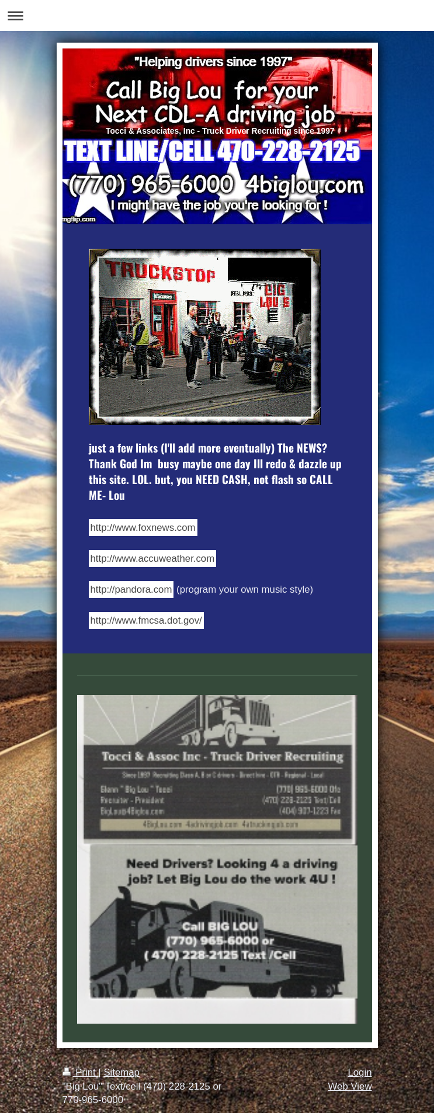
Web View (350, 1086)
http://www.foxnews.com (143, 527)
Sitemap (121, 1072)
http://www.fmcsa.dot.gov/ (146, 620)
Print (81, 1072)
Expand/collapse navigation (217, 15)
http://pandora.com (131, 589)
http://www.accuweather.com (153, 558)
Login (359, 1072)
